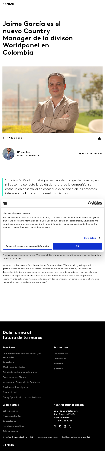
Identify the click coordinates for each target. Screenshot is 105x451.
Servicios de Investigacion (16, 387)
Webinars (58, 364)
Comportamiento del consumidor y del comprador (22, 355)
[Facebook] (60, 427)
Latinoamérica (61, 354)
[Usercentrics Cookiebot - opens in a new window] (90, 203)
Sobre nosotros (10, 411)
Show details (90, 238)
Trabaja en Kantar (12, 416)
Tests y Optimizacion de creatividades (22, 397)
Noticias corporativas (13, 426)
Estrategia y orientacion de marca (20, 372)
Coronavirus (60, 359)
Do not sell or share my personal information (27, 246)
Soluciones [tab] (9, 347)
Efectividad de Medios (14, 367)
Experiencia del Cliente (14, 377)
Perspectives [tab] (61, 347)
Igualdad (58, 369)
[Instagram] (55, 427)
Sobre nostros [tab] (11, 405)
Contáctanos (9, 421)
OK (77, 246)
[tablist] (52, 386)
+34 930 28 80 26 (63, 421)
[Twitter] (70, 427)
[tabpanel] (27, 375)
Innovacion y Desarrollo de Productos (21, 382)
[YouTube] (75, 427)
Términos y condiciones (47, 437)
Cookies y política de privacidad (76, 437)
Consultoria (8, 362)
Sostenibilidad (10, 392)
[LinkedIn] (65, 427)
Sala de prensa (10, 431)
